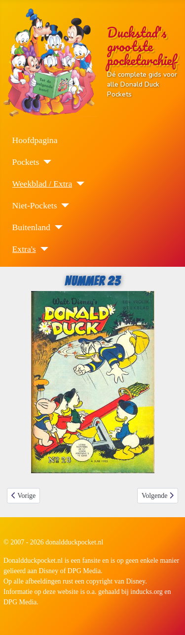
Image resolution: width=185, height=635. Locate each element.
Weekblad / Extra (42, 184)
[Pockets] (45, 162)
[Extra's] (42, 249)
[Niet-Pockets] (63, 205)
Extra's (24, 249)
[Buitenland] (56, 227)
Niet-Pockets (34, 205)
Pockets (25, 162)
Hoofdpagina (35, 140)
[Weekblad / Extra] (78, 184)
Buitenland (31, 227)
